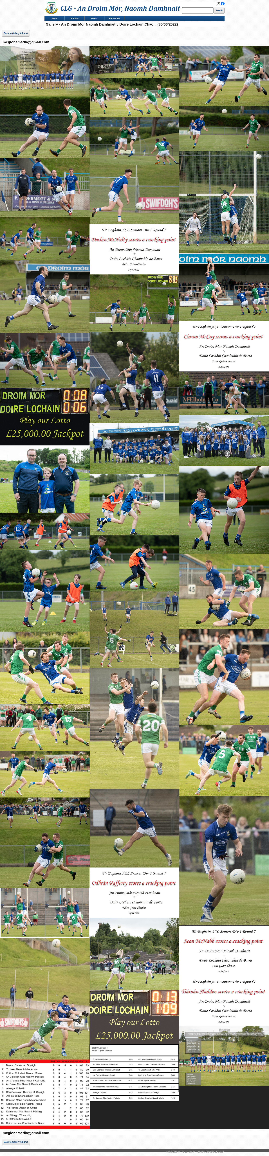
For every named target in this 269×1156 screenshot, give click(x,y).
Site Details (113, 18)
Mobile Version (173, 1152)
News (53, 18)
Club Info (73, 18)
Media (93, 18)
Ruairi (198, 1152)
